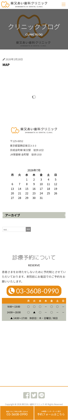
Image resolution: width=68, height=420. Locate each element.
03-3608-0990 (17, 414)
